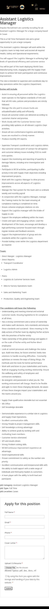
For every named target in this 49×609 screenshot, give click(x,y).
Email (8, 522)
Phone (8, 532)
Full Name (10, 512)
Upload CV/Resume (14, 563)
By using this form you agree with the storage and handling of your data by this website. (22, 579)
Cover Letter (11, 543)
